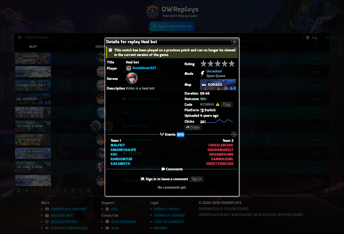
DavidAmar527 (144, 68)
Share (193, 127)
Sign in (196, 179)
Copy (227, 104)
